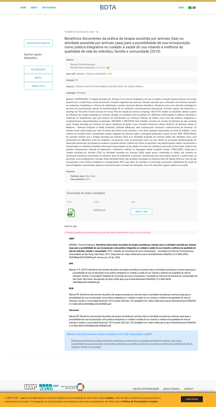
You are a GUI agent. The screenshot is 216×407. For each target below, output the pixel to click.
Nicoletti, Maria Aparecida (88, 67)
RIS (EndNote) (38, 69)
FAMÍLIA (139, 86)
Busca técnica (172, 389)
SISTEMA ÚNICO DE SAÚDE (121, 86)
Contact (189, 389)
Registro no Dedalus (38, 43)
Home (23, 7)
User (181, 7)
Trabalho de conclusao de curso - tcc (81, 32)
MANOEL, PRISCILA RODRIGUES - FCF (94, 74)
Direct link (141, 211)
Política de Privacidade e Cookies (140, 401)
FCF (76, 80)
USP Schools (49, 7)
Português (81, 93)
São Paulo (90, 176)
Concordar (192, 399)
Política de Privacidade (146, 389)
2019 (88, 179)
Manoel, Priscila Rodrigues (82, 64)
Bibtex (38, 78)
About (34, 7)
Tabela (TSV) (38, 86)
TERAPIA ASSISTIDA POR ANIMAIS (91, 86)
